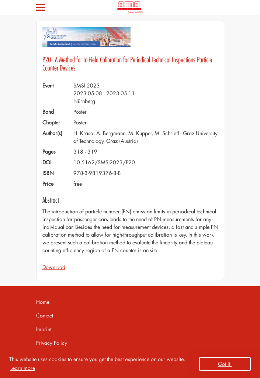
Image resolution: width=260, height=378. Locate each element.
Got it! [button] (225, 363)
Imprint (43, 329)
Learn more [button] (22, 367)
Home (42, 301)
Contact (44, 315)
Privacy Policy (51, 342)
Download (53, 267)
